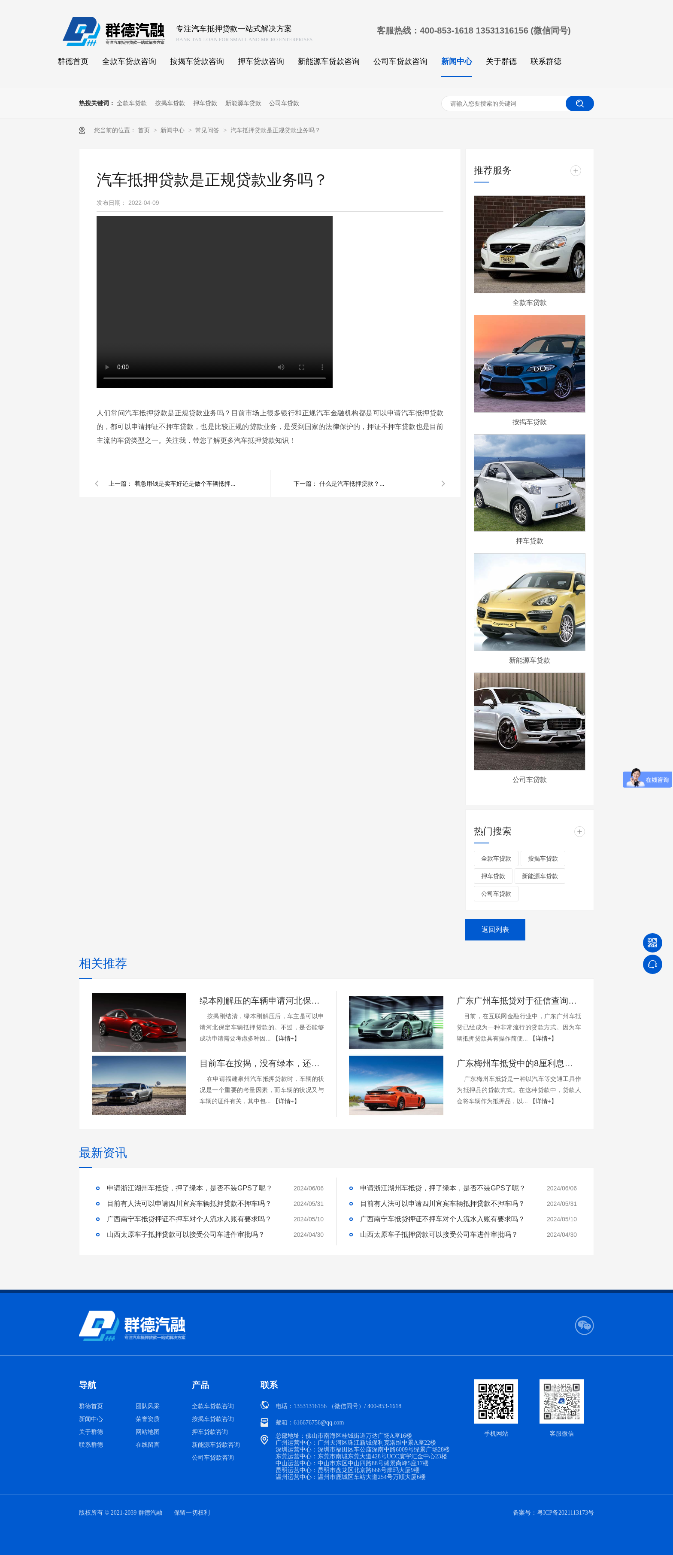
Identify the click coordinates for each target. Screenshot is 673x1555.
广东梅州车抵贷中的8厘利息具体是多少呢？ (519, 1063)
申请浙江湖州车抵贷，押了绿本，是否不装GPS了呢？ (190, 1188)
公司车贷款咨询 (400, 61)
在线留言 (148, 1445)
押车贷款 (205, 103)
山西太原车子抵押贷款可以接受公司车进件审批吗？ (186, 1234)
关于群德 (501, 61)
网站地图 (148, 1432)
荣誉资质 (148, 1419)
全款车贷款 (132, 103)
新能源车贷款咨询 (329, 61)
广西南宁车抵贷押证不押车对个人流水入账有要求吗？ (189, 1219)
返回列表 (495, 929)
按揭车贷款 (170, 103)
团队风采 (148, 1406)
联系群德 (546, 61)
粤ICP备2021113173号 (565, 1512)
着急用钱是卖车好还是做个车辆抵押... (185, 483)
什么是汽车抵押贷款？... (352, 483)
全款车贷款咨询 (129, 61)
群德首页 (73, 61)
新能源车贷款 (243, 103)
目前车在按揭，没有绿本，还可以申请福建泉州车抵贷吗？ (262, 1063)
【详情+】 (286, 1038)
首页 (145, 130)
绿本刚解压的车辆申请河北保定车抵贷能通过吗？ (262, 1000)
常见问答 (208, 130)
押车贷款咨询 (261, 61)
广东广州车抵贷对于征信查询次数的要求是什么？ (519, 1000)
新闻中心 (456, 61)
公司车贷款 (284, 103)
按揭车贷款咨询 (197, 61)
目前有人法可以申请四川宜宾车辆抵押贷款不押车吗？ (189, 1203)
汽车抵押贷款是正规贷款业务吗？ (275, 130)
